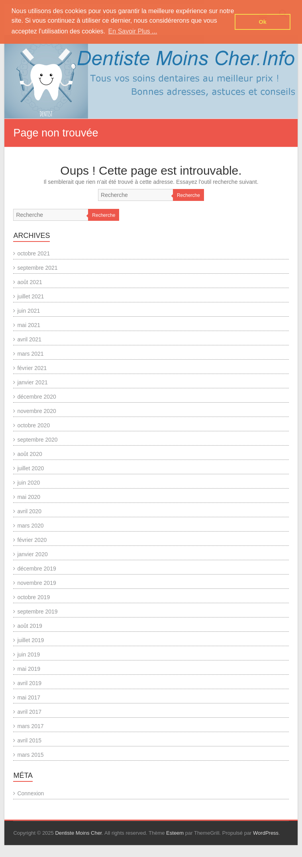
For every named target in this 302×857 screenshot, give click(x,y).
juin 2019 (28, 654)
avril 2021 (29, 339)
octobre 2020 (33, 425)
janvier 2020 (32, 554)
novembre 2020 (36, 411)
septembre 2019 (37, 611)
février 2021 (32, 368)
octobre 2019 (33, 597)
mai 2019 (28, 669)
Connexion (30, 793)
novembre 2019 (36, 583)
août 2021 (29, 282)
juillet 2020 (30, 468)
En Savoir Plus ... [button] (132, 31)
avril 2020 (29, 511)
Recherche (188, 195)
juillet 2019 (30, 640)
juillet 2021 (30, 296)
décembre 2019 (36, 568)
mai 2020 (28, 497)
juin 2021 (28, 311)
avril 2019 (29, 683)
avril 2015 (29, 740)
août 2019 (29, 626)
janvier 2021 (32, 382)
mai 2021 (28, 325)
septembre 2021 (37, 268)
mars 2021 (30, 354)
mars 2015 (30, 755)
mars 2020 (30, 525)
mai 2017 (28, 697)
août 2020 (29, 454)
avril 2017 (29, 712)
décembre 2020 (36, 396)
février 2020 (32, 540)
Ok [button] (263, 22)
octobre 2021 (33, 253)
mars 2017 (30, 726)
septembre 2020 (37, 439)
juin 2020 (28, 482)
